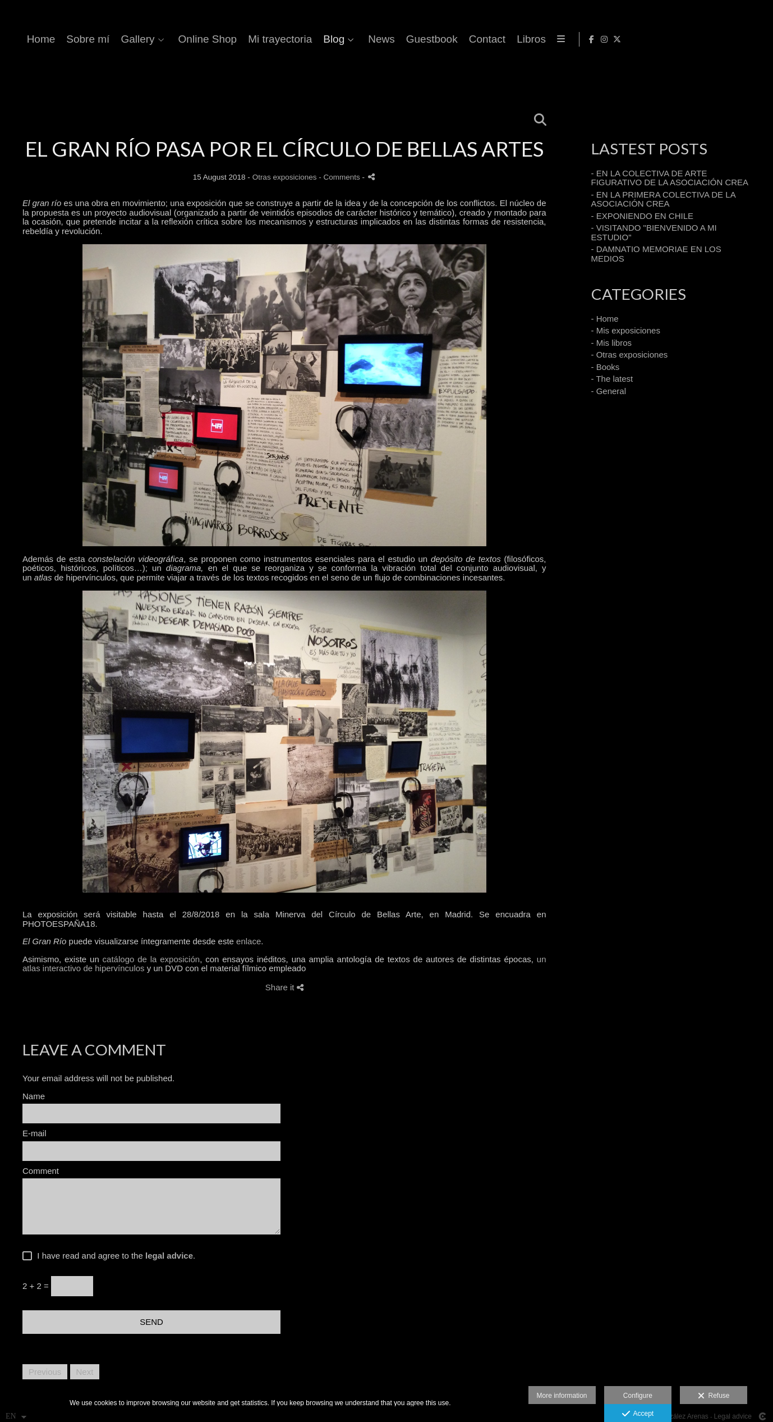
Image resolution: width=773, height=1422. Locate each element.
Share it (284, 987)
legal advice (169, 1255)
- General (609, 391)
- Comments (340, 177)
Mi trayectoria (504, 39)
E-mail (34, 1133)
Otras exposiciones (284, 177)
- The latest (612, 378)
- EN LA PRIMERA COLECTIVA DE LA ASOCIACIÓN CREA (663, 199)
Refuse (714, 1396)
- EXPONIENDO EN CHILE (642, 216)
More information (561, 1396)
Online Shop (431, 39)
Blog (557, 39)
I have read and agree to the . (114, 1255)
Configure (637, 1396)
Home (264, 39)
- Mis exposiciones (625, 330)
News (605, 39)
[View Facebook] (729, 39)
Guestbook (655, 39)
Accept (638, 1414)
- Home (605, 318)
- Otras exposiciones (629, 354)
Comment (40, 1171)
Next (85, 1372)
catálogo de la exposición (151, 959)
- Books (605, 367)
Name (33, 1096)
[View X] (755, 39)
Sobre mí (311, 39)
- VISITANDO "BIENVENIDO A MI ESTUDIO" (654, 232)
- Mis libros (611, 343)
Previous (45, 1372)
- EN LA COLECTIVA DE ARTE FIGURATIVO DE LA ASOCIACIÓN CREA (670, 178)
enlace (248, 941)
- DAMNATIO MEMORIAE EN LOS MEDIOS (656, 253)
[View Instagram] (742, 39)
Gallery (361, 39)
